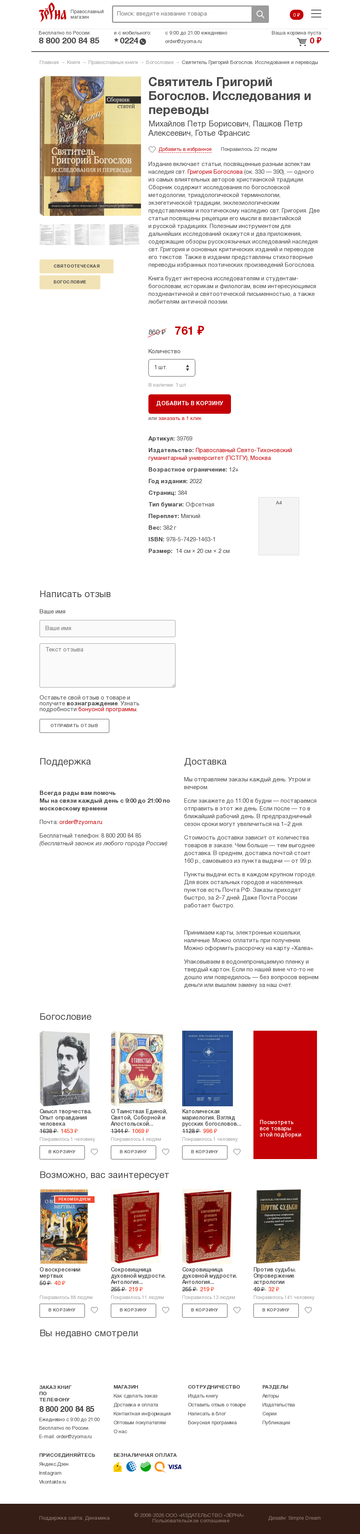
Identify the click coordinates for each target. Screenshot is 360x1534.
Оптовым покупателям (140, 1423)
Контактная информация (142, 1414)
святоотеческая (76, 266)
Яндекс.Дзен (54, 1464)
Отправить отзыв (74, 726)
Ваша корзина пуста (296, 33)
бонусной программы (107, 709)
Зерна (53, 12)
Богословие (160, 62)
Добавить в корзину (189, 403)
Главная (49, 62)
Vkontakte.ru (53, 1482)
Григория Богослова (215, 172)
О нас (120, 1432)
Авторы (270, 1396)
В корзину (62, 1152)
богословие (69, 282)
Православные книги (113, 62)
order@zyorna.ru (183, 42)
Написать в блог (207, 1414)
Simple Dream (304, 1518)
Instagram (50, 1473)
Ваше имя (52, 612)
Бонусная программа (212, 1423)
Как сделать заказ (136, 1396)
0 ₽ (296, 15)
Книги (73, 62)
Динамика (97, 1518)
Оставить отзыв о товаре (217, 1405)
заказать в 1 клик (180, 418)
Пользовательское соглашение (190, 1521)
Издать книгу (203, 1396)
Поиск (260, 14)
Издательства (278, 1405)
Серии (269, 1414)
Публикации (276, 1423)
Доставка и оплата (136, 1405)
